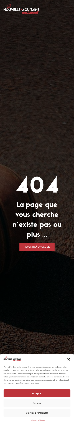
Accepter (37, 396)
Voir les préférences (37, 415)
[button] (68, 362)
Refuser (37, 406)
